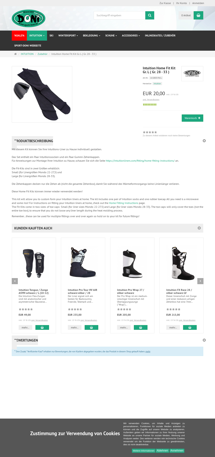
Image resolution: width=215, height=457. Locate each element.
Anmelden (198, 3)
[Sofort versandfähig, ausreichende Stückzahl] (150, 104)
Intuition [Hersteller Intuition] (157, 83)
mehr (147, 351)
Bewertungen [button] (26, 340)
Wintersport (68, 35)
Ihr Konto (181, 3)
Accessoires (131, 35)
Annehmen (176, 450)
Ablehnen (162, 450)
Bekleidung (91, 35)
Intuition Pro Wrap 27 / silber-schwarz (130, 291)
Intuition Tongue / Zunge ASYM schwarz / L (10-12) (34, 291)
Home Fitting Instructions (123, 203)
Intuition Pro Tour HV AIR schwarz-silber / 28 (82, 291)
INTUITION (37, 35)
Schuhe (111, 35)
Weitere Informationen (143, 450)
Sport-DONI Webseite (27, 45)
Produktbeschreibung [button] (33, 141)
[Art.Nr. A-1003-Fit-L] (173, 78)
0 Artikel (186, 15)
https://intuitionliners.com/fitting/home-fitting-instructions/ (140, 160)
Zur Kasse (165, 3)
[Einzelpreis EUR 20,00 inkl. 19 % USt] (173, 93)
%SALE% (19, 35)
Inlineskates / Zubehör (160, 35)
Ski (51, 35)
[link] (166, 134)
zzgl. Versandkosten (151, 99)
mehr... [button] (25, 327)
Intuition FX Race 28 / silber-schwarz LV (179, 291)
